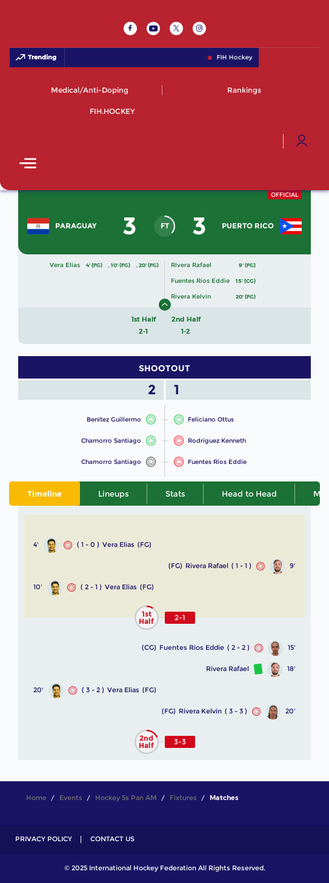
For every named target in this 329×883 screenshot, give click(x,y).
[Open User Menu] (301, 141)
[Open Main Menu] (28, 164)
